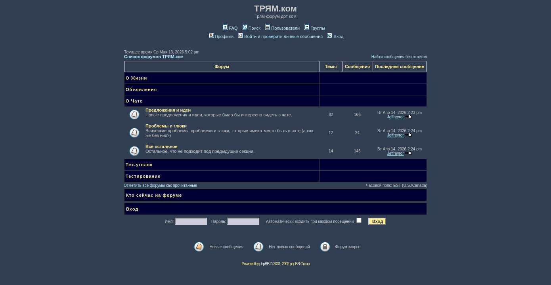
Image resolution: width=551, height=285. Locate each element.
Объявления (141, 89)
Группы (314, 28)
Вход (335, 36)
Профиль (221, 36)
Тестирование (143, 176)
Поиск (251, 28)
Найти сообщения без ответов (399, 57)
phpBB (264, 264)
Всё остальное (161, 146)
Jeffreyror (395, 117)
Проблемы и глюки (166, 126)
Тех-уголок (139, 164)
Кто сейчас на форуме (154, 195)
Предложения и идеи (168, 110)
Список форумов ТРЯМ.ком (154, 56)
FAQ (230, 28)
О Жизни (136, 78)
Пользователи (282, 28)
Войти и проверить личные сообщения (280, 36)
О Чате (134, 101)
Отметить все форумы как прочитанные (160, 185)
